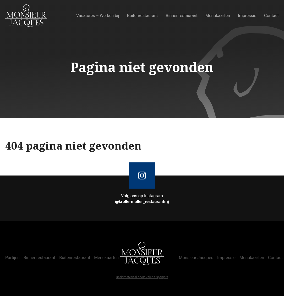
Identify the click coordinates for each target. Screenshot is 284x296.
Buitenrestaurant (142, 15)
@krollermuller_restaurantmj (142, 201)
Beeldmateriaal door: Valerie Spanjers (142, 277)
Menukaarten (217, 15)
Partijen (12, 257)
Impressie (247, 15)
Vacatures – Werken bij (97, 15)
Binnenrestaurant (182, 15)
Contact (271, 15)
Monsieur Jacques (196, 257)
